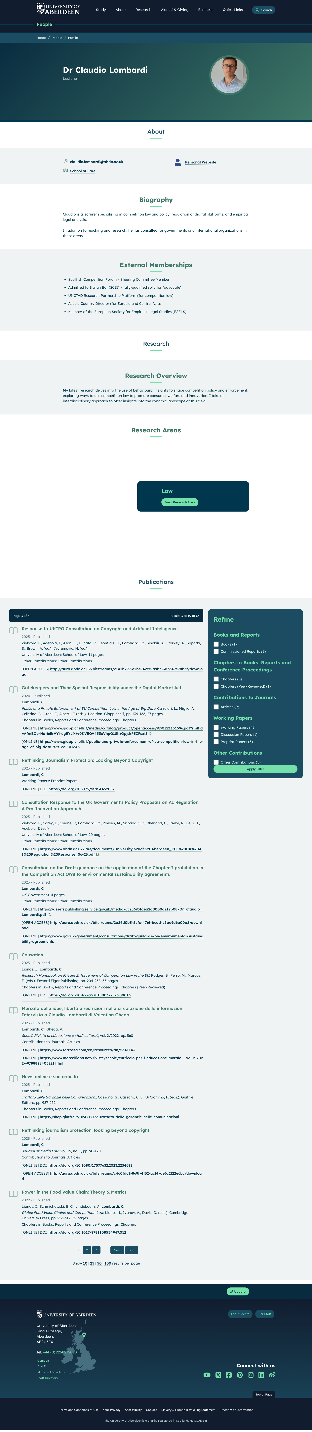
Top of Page (264, 1396)
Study (103, 9)
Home (41, 38)
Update (236, 1293)
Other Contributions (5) (241, 762)
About (123, 9)
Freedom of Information (236, 1411)
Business (208, 9)
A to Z (41, 1368)
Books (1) (229, 644)
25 (92, 1264)
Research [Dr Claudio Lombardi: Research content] (156, 343)
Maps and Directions (51, 1374)
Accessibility (133, 1411)
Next (119, 1250)
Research (146, 9)
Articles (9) (230, 707)
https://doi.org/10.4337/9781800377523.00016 (90, 995)
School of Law (82, 171)
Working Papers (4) (237, 727)
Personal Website (200, 162)
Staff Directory (47, 1380)
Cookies (151, 1411)
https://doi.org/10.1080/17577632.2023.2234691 (90, 1165)
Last (132, 1250)
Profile (73, 38)
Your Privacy (111, 1411)
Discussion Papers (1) (239, 735)
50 (99, 1264)
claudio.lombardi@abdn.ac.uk (96, 162)
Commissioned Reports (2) (243, 652)
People (45, 24)
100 (107, 1264)
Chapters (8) (231, 679)
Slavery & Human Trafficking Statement (188, 1411)
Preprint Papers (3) (237, 742)
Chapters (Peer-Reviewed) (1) (246, 686)
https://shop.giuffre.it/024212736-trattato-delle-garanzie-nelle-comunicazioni (109, 1117)
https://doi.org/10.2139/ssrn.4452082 (82, 789)
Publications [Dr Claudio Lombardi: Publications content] (156, 582)
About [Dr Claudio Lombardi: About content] (156, 131)
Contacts (43, 1362)
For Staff (262, 1316)
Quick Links (235, 9)
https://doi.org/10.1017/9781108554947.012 (87, 1232)
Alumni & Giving (177, 9)
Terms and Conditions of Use (78, 1411)
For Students (233, 1316)
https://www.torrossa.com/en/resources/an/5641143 (87, 1050)
